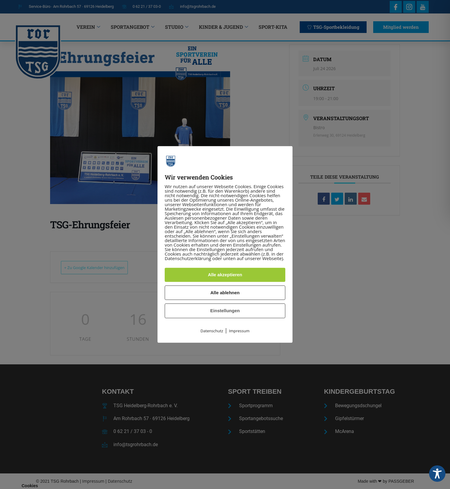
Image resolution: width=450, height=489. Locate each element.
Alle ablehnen (225, 292)
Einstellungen (225, 310)
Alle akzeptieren (225, 274)
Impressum (239, 330)
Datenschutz (211, 330)
